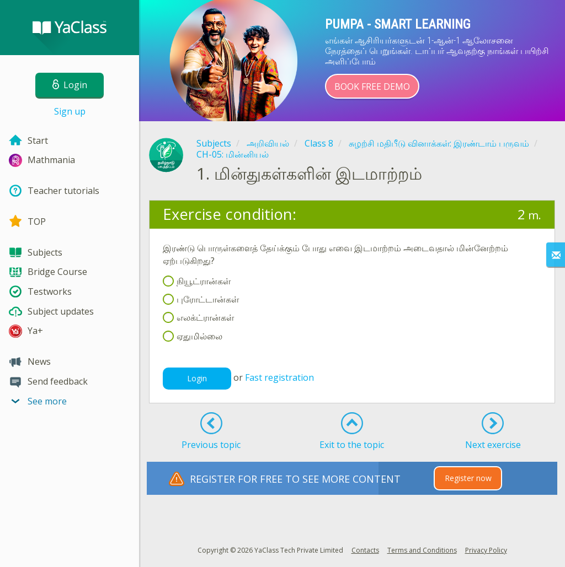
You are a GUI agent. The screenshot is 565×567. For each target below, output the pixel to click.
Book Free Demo (372, 86)
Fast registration (279, 377)
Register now (468, 478)
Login (197, 378)
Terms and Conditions (422, 550)
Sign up (70, 111)
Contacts (365, 550)
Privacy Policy (486, 550)
